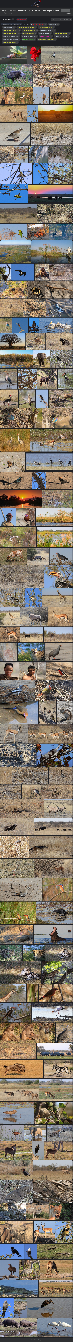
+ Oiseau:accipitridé (62, 36)
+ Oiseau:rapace (45, 33)
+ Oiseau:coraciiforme (29, 36)
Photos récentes (7, 13)
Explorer (13, 11)
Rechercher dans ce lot (13, 24)
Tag (9, 19)
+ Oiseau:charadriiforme (11, 39)
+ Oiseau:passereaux (47, 30)
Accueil (4, 19)
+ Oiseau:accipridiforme (11, 36)
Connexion (68, 13)
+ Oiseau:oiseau (9, 27)
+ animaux (54, 24)
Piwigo (40, 1340)
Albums (4, 11)
